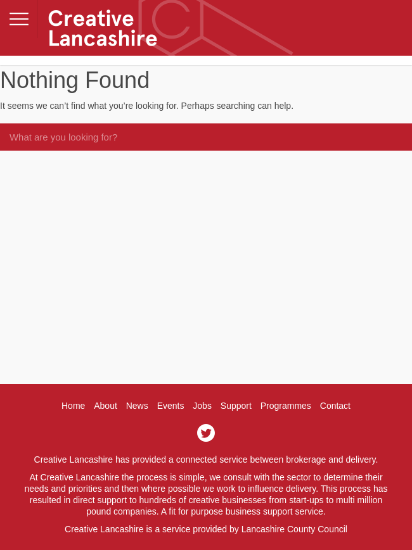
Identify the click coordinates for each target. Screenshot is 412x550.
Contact (335, 406)
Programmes (286, 406)
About (105, 406)
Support (236, 406)
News (137, 406)
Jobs (202, 406)
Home (73, 406)
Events (170, 406)
